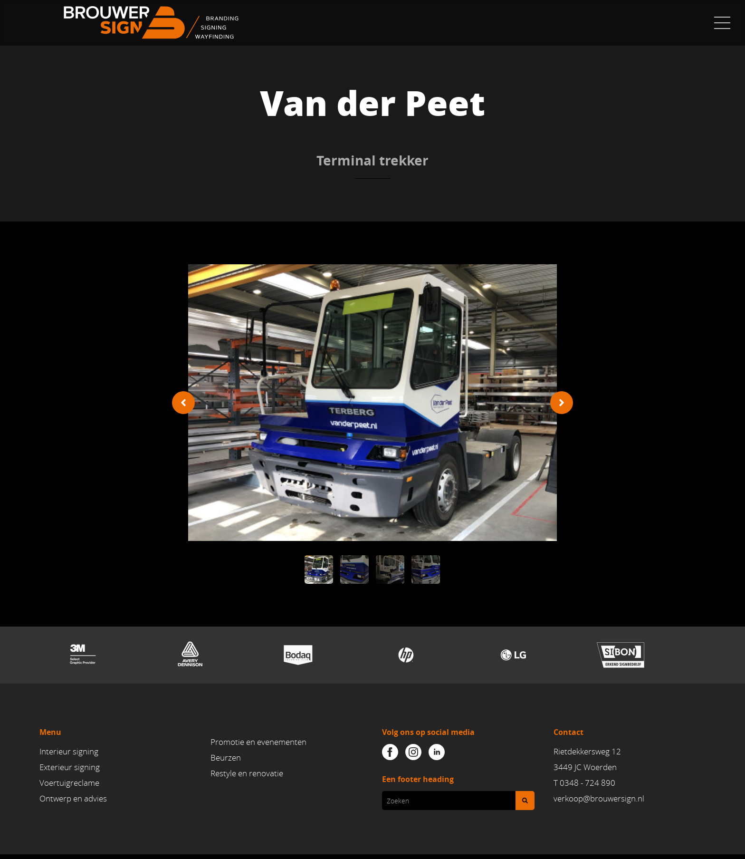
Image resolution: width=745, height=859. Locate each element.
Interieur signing (68, 751)
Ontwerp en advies (73, 799)
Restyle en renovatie (246, 774)
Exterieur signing (69, 767)
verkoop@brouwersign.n (598, 799)
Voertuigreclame (69, 783)
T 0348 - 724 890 (584, 783)
